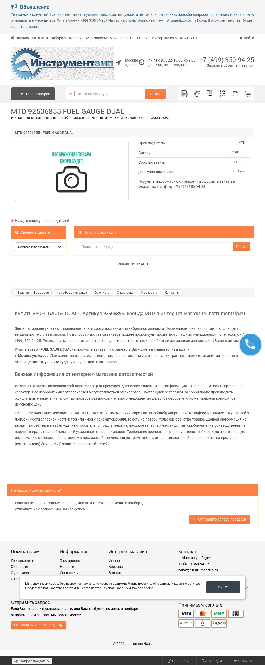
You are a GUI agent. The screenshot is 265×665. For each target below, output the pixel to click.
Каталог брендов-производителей (43, 118)
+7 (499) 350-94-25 (226, 60)
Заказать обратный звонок (230, 65)
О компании (70, 560)
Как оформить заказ (71, 292)
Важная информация (33, 292)
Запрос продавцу (31, 661)
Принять (223, 587)
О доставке (125, 292)
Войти (247, 38)
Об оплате (101, 292)
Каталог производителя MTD (94, 118)
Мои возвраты (121, 38)
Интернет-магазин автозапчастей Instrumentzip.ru (58, 386)
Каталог (33, 94)
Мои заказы (96, 38)
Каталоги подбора (47, 38)
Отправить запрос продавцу (220, 519)
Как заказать (22, 560)
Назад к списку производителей (40, 221)
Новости (67, 566)
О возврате (149, 292)
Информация (163, 38)
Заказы (114, 560)
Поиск (155, 94)
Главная (20, 38)
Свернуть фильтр (32, 232)
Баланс (143, 38)
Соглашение (70, 573)
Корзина (76, 38)
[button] (250, 344)
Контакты (188, 38)
